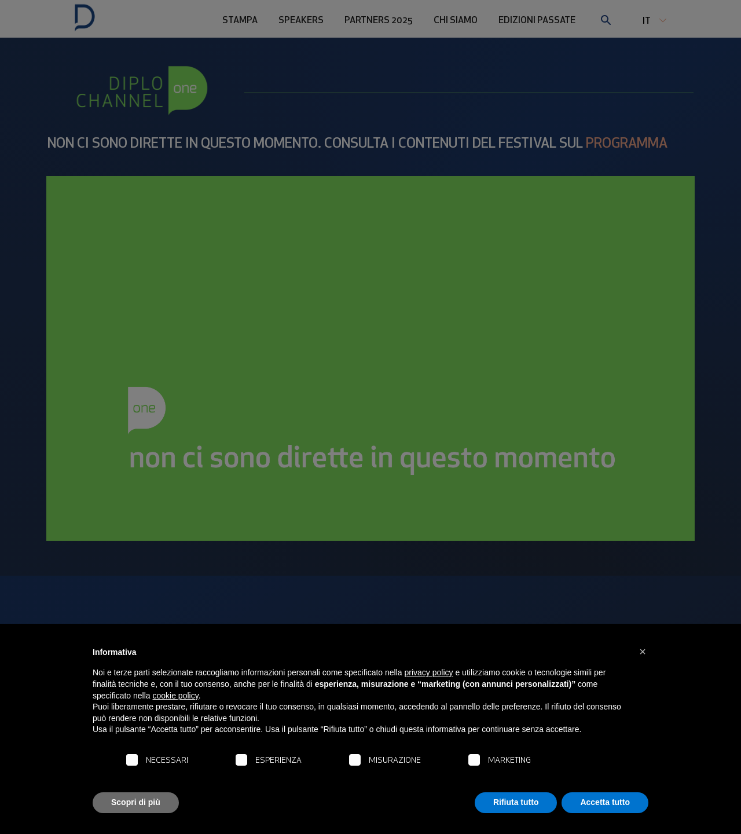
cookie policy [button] (176, 695)
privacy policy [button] (429, 672)
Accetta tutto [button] (605, 802)
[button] (642, 651)
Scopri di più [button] (135, 802)
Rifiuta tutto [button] (516, 802)
